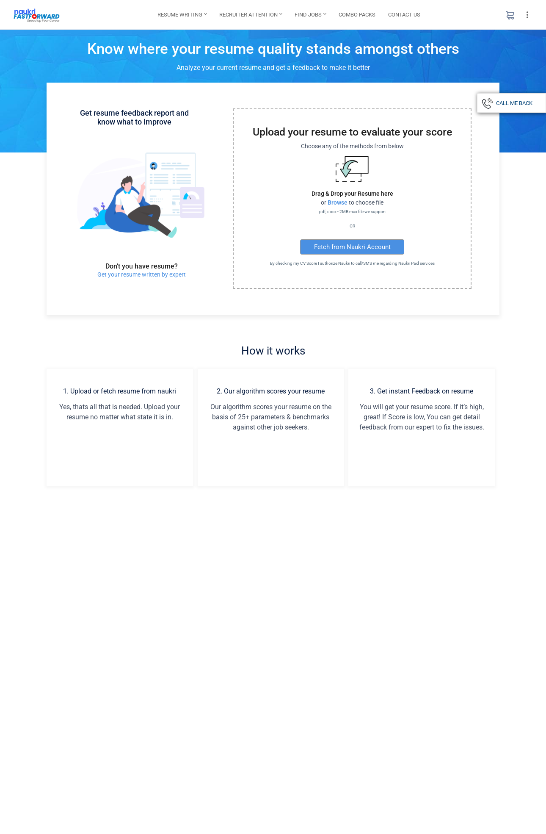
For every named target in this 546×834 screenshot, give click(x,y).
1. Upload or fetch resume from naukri (119, 391)
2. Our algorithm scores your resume (271, 391)
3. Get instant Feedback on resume (421, 391)
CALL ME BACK (514, 103)
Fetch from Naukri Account (352, 247)
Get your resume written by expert (141, 274)
